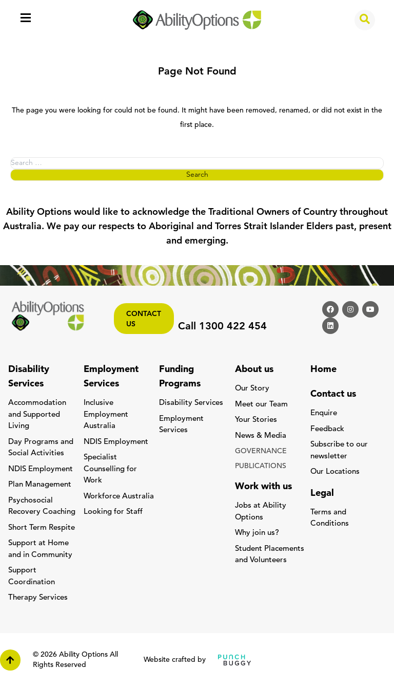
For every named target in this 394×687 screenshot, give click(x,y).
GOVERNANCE (261, 451)
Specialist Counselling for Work (110, 469)
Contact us (143, 319)
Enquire (323, 413)
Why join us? (257, 533)
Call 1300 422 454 (222, 327)
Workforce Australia (119, 496)
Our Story (252, 389)
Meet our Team (261, 405)
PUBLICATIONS (260, 466)
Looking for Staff (113, 512)
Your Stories (256, 420)
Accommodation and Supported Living (37, 414)
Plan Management (39, 485)
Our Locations (335, 472)
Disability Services (191, 403)
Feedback (327, 429)
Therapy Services (38, 598)
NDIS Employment (40, 469)
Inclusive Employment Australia (106, 414)
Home (323, 370)
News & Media (260, 436)
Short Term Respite (41, 528)
